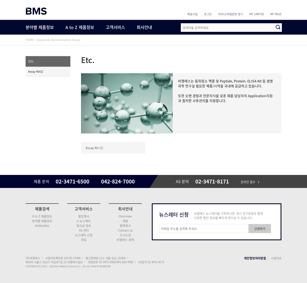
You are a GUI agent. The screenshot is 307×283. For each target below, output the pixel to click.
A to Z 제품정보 (79, 27)
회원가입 (192, 14)
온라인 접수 (250, 182)
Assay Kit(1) (35, 71)
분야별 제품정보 (40, 27)
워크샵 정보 (83, 225)
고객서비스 (115, 27)
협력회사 (125, 225)
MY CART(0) (256, 14)
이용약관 (276, 258)
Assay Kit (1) (94, 148)
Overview (125, 216)
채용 (125, 221)
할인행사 (83, 216)
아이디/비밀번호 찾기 (230, 14)
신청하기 (259, 228)
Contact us (125, 230)
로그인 (208, 14)
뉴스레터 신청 (84, 235)
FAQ (83, 240)
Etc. (31, 61)
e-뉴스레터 (84, 221)
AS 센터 (84, 230)
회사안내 (144, 27)
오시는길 (125, 235)
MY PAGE (275, 14)
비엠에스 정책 (125, 240)
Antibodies (42, 225)
